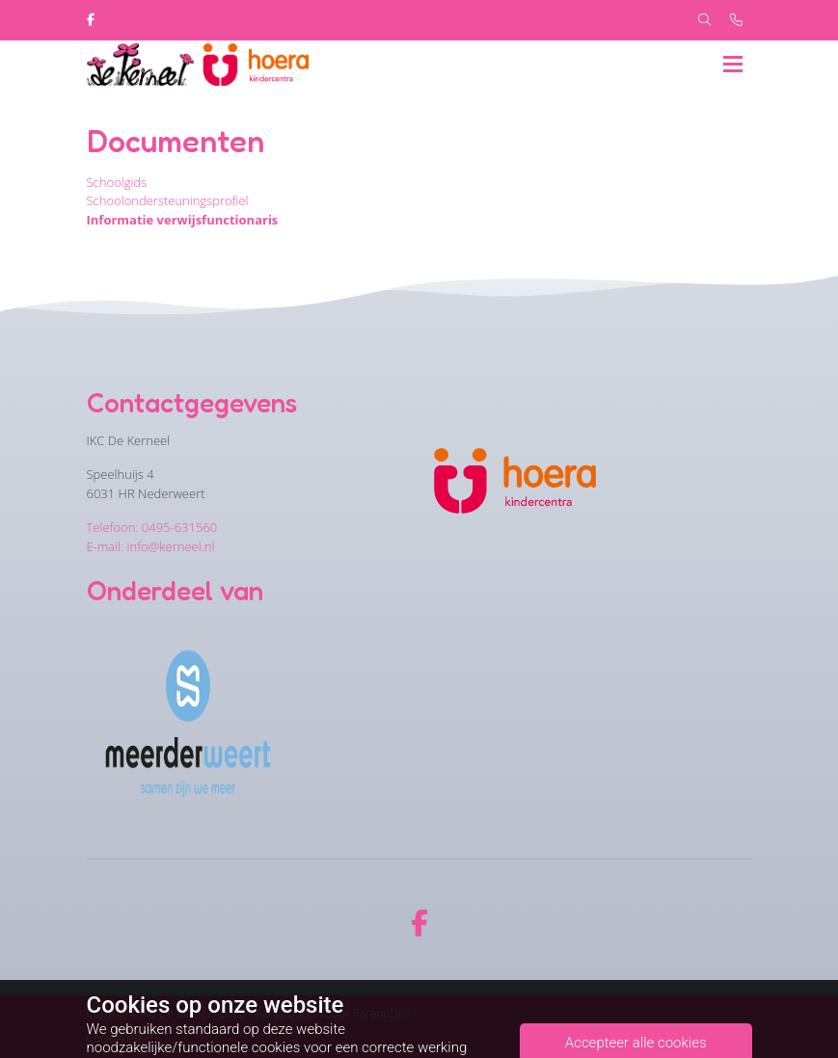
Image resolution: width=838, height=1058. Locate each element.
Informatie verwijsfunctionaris (183, 219)
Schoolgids (117, 182)
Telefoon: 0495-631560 (152, 527)
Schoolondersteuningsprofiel (168, 200)
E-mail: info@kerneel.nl (151, 546)
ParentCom (382, 1013)
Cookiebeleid (120, 1038)
